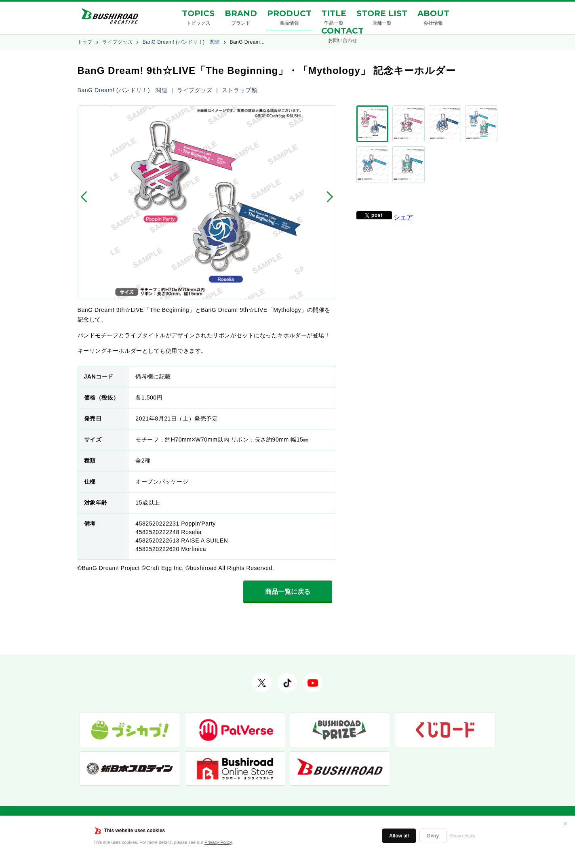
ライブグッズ (117, 42)
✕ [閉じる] (565, 823)
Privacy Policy (218, 842)
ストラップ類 (239, 90)
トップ (85, 42)
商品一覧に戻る (287, 591)
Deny (433, 836)
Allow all (399, 836)
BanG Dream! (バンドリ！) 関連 (181, 42)
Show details (462, 835)
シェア (403, 192)
